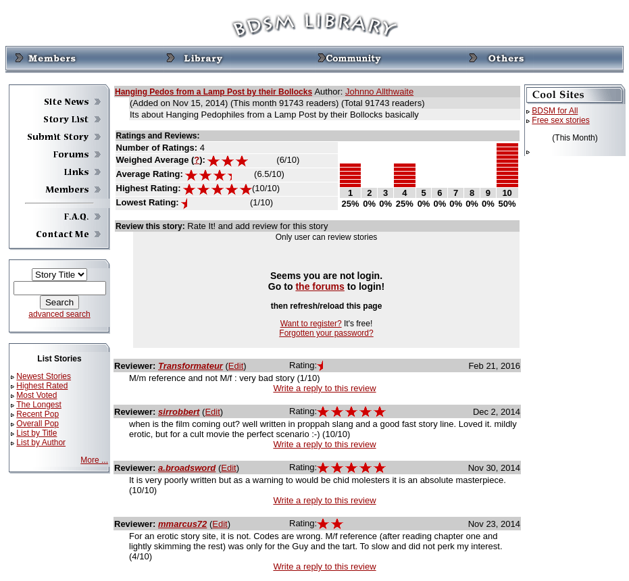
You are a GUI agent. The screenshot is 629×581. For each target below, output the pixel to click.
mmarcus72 (182, 524)
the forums (320, 286)
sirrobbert (178, 412)
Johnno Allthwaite (379, 91)
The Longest (38, 404)
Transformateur (190, 366)
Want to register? (311, 323)
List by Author (41, 442)
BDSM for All (555, 111)
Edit (235, 366)
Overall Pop (37, 423)
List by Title (36, 433)
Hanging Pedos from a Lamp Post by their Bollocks (213, 92)
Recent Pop (37, 414)
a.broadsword (187, 468)
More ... (94, 460)
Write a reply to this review (324, 388)
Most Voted (36, 395)
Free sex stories (560, 120)
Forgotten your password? (326, 333)
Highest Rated (42, 385)
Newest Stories (43, 376)
